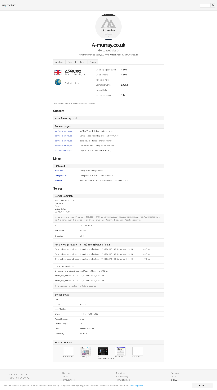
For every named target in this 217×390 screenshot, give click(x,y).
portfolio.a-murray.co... (64, 131)
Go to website (107, 50)
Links (82, 62)
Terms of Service (123, 380)
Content (72, 62)
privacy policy (136, 385)
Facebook (174, 373)
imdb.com (59, 171)
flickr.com (59, 180)
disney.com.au (61, 175)
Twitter (173, 376)
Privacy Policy (122, 376)
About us (66, 373)
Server (93, 62)
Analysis (59, 62)
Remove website (68, 380)
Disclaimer (120, 373)
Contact (65, 376)
